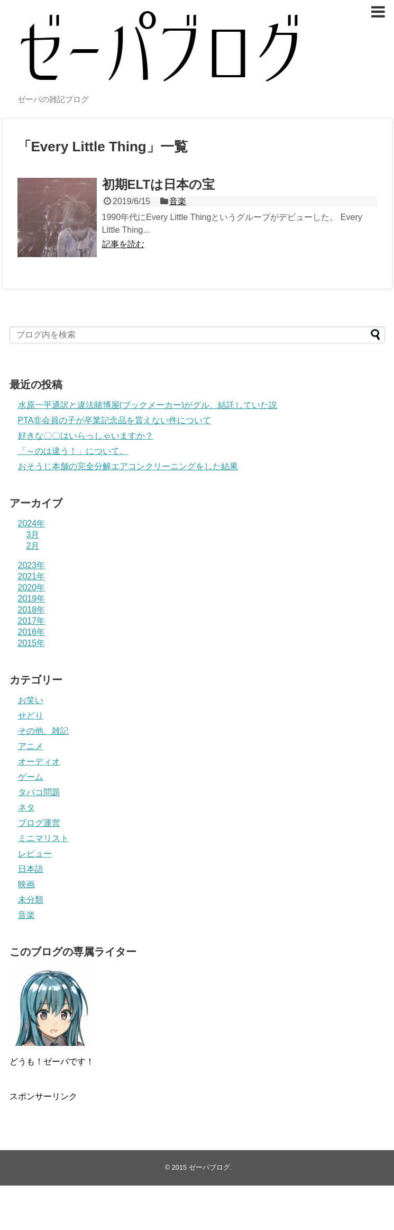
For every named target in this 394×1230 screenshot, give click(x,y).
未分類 (30, 899)
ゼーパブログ (209, 1167)
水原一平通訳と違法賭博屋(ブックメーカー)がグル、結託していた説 (148, 404)
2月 (33, 545)
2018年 (31, 609)
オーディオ (39, 761)
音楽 (177, 201)
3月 (33, 534)
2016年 (31, 631)
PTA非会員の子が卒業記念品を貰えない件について (115, 420)
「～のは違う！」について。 (73, 451)
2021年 (31, 576)
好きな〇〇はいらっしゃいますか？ (85, 435)
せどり (30, 715)
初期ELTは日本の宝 (158, 184)
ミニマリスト (43, 838)
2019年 (31, 598)
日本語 (30, 868)
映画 (26, 884)
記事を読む (123, 244)
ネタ (26, 807)
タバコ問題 (39, 792)
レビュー (35, 853)
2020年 (31, 587)
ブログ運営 (39, 822)
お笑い (30, 700)
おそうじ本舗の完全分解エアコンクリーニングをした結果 (128, 466)
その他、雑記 (43, 730)
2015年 (31, 643)
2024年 (31, 523)
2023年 (31, 565)
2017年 (31, 620)
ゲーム (30, 776)
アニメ (30, 746)
